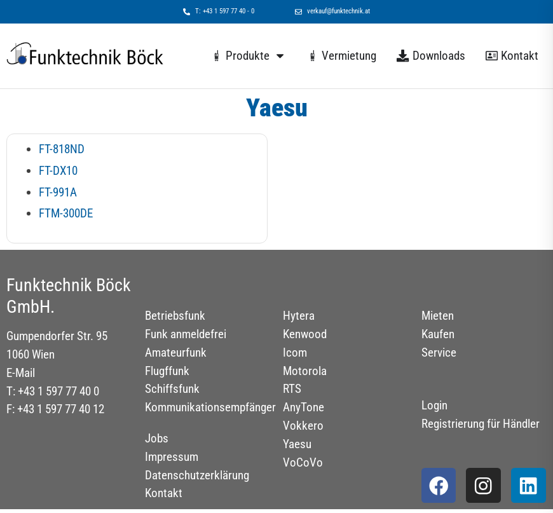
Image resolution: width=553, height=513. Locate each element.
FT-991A (58, 192)
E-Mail (20, 373)
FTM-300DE (66, 213)
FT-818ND (62, 149)
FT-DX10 (58, 170)
